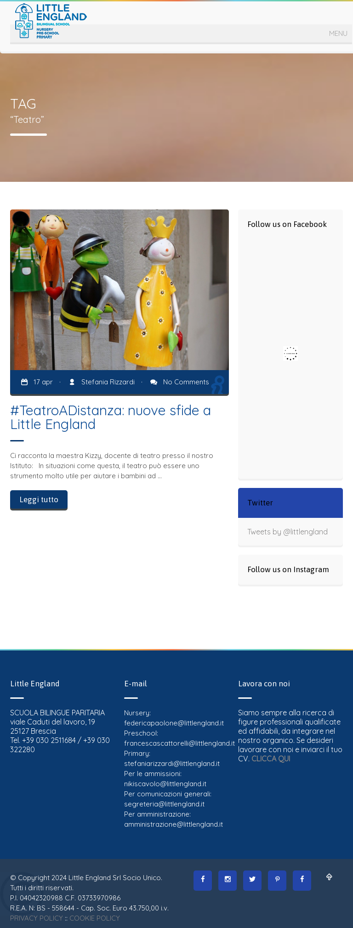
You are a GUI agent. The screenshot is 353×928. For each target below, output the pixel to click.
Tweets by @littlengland (287, 531)
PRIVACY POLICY (36, 918)
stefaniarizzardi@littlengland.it (172, 763)
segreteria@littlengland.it (164, 804)
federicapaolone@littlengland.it (174, 723)
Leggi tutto (38, 499)
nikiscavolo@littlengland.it (165, 783)
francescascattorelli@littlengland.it (179, 743)
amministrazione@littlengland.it (173, 824)
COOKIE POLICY (94, 918)
